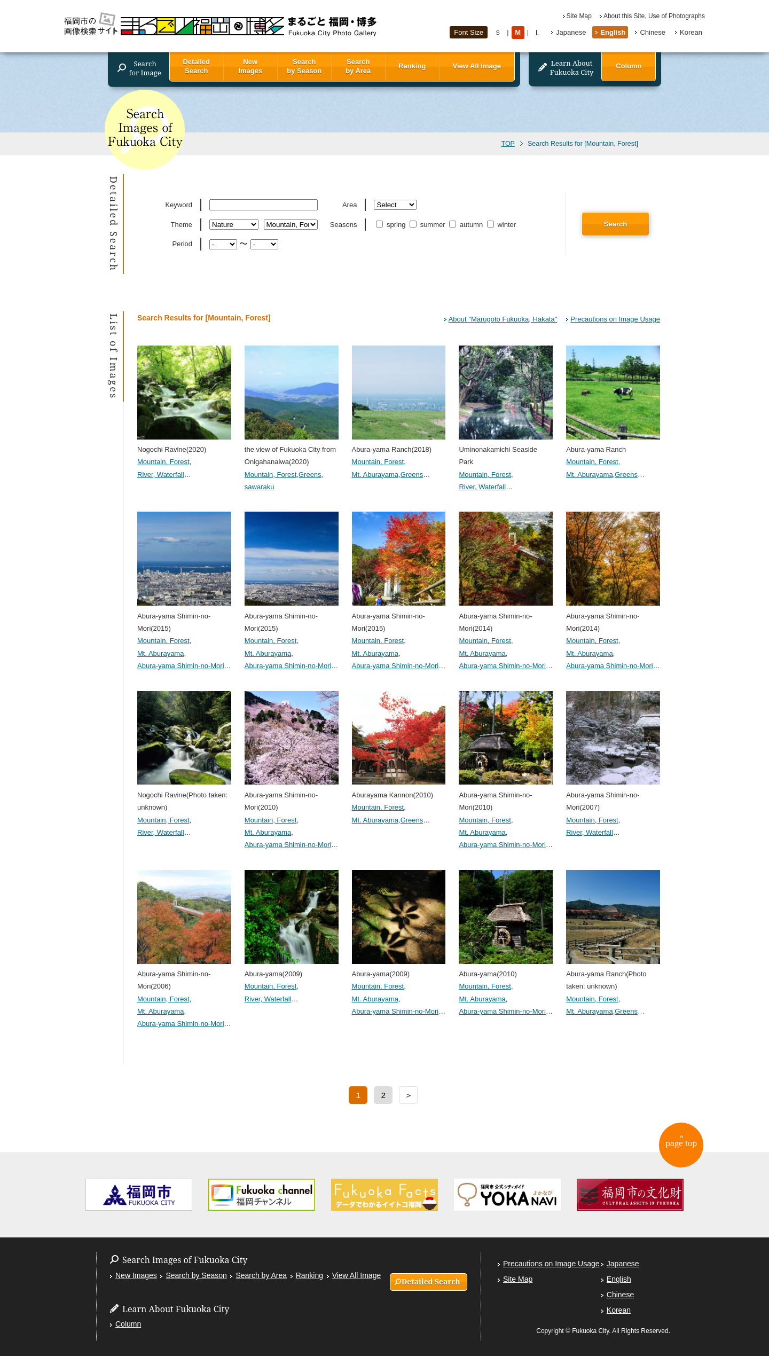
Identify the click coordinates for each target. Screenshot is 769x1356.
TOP (507, 143)
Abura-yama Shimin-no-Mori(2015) (184, 615)
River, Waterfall (160, 475)
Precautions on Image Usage (615, 319)
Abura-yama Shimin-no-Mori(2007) (613, 794)
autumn (467, 225)
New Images (250, 66)
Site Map (579, 16)
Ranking (412, 66)
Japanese (571, 32)
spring (391, 225)
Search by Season (304, 66)
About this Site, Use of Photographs (654, 16)
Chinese (652, 32)
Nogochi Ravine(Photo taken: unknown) (184, 794)
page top (683, 1147)
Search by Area (358, 66)
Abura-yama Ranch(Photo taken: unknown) (613, 974)
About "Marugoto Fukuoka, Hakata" (503, 319)
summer (428, 225)
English (612, 32)
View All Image (477, 66)
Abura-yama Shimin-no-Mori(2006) (184, 974)
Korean (691, 32)
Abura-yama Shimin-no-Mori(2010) (292, 794)
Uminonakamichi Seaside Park (506, 449)
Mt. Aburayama (375, 475)
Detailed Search (196, 66)
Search (615, 224)
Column (628, 66)
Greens (310, 475)
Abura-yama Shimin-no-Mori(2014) (506, 615)
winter (502, 225)
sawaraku (259, 487)
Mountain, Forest (163, 462)
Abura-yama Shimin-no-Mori (180, 666)
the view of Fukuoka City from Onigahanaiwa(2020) (292, 449)
